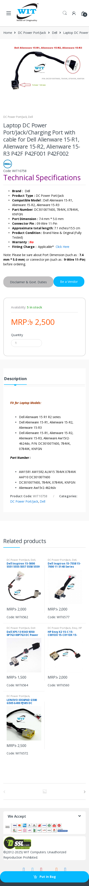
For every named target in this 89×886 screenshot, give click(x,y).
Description (15, 379)
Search (64, 13)
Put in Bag (48, 877)
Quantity (17, 335)
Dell (54, 33)
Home (7, 33)
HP (80, 628)
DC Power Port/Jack (32, 33)
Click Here (63, 247)
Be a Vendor (69, 281)
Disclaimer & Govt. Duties (28, 282)
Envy (74, 628)
